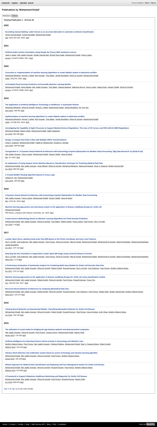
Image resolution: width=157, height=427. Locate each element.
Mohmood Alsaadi (12, 131)
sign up (14, 389)
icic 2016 (8, 315)
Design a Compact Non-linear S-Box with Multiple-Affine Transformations (35, 140)
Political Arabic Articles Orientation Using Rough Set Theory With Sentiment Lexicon (40, 52)
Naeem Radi (79, 333)
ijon (6, 283)
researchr (6, 3)
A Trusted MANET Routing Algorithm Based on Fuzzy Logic (30, 175)
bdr (6, 157)
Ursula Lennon (52, 333)
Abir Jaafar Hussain (25, 55)
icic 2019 (8, 134)
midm (7, 79)
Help (27, 424)
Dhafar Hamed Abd (41, 55)
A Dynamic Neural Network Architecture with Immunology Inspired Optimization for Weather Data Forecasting (51, 195)
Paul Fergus (88, 222)
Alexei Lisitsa (25, 131)
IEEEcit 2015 (10, 347)
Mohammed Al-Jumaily (106, 242)
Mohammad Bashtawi (139, 242)
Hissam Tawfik (113, 87)
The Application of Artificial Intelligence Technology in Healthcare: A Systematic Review (42, 105)
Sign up (153, 3)
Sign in (147, 3)
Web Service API (38, 424)
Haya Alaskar (26, 87)
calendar (23, 3)
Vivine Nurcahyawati (13, 35)
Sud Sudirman (22, 242)
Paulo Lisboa (77, 222)
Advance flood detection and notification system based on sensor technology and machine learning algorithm (51, 353)
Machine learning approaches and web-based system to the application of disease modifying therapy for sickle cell (53, 207)
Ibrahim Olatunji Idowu (119, 268)
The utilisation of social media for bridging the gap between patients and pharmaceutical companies (47, 329)
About (5, 424)
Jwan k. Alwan (10, 55)
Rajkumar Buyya (78, 87)
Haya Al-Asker (66, 154)
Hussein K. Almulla (61, 143)
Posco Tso (91, 280)
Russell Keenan (69, 268)
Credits (20, 424)
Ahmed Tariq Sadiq (57, 55)
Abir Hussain (40, 76)
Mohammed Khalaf (43, 35)
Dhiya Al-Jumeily (76, 76)
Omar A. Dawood (12, 143)
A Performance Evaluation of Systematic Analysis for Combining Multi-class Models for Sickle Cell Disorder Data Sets (54, 265)
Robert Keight (66, 222)
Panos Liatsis (86, 55)
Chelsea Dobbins (57, 344)
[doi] (27, 38)
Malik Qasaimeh (53, 131)
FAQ (54, 424)
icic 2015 (8, 382)
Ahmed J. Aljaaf (28, 76)
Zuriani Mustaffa (28, 35)
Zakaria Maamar (64, 87)
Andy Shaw (103, 312)
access (8, 58)
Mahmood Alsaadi (86, 166)
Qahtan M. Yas (11, 178)
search (30, 3)
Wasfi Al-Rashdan (123, 242)
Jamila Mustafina (62, 76)
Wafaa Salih (104, 292)
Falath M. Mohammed (44, 143)
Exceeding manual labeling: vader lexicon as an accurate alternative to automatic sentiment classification (49, 32)
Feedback (62, 424)
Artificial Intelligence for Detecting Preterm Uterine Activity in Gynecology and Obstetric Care (44, 341)
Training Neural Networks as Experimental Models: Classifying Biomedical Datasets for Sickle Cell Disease (50, 309)
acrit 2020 (9, 111)
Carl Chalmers (93, 268)
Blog (48, 424)
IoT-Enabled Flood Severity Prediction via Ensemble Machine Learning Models (38, 84)
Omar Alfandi (42, 166)
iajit (6, 38)
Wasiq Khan (102, 87)
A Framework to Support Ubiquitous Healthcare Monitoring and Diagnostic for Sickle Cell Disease (46, 376)
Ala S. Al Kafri (99, 222)
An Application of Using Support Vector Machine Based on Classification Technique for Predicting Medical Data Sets (54, 163)
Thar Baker (50, 76)
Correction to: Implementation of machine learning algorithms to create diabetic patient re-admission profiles (51, 73)
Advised (14, 16)
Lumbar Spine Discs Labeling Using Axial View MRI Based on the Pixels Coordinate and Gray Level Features (50, 239)
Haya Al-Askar (92, 312)
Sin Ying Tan (84, 108)
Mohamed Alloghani (13, 76)
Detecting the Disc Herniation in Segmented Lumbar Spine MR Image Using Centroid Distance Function (48, 254)
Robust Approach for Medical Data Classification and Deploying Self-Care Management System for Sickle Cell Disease (54, 365)
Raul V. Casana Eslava (90, 344)
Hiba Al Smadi (75, 242)
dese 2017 (9, 260)
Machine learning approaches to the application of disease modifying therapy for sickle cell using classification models (55, 277)
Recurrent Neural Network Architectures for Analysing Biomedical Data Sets (37, 289)
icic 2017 (8, 248)
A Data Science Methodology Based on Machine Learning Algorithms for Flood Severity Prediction (46, 219)
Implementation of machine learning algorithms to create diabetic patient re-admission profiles (45, 116)
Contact (12, 424)
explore (15, 3)
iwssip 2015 (9, 335)
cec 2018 (8, 225)
